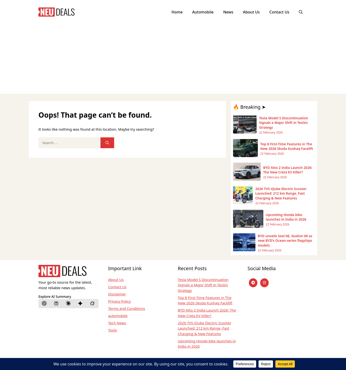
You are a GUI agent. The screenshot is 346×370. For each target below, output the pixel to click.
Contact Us (279, 12)
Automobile (203, 12)
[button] (301, 12)
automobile (118, 315)
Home (177, 12)
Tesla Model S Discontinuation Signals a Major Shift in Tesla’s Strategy (203, 285)
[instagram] (264, 282)
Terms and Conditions (126, 308)
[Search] (107, 142)
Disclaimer (117, 294)
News (228, 12)
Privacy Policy (119, 301)
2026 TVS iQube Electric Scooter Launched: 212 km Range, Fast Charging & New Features (204, 328)
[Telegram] (253, 282)
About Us (251, 12)
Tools (112, 330)
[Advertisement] (173, 60)
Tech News (117, 322)
